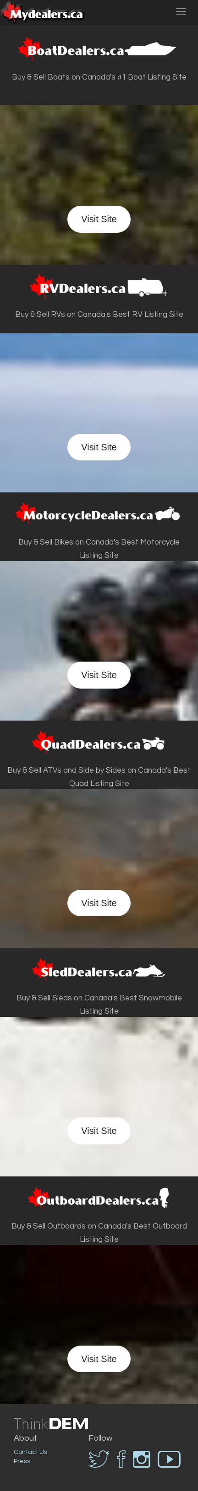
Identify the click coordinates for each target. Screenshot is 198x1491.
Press (22, 1461)
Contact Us (30, 1452)
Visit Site (98, 219)
